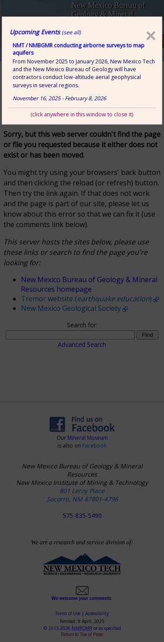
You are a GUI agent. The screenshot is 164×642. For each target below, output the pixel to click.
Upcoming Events (45, 32)
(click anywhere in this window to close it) (81, 114)
